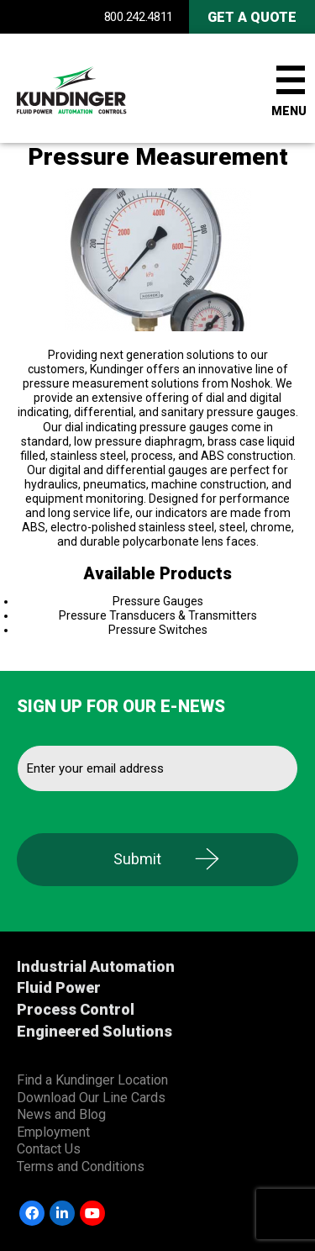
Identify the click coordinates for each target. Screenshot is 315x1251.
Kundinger (101, 88)
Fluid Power (59, 987)
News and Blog (61, 1114)
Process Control (75, 1009)
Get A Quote (252, 17)
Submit (137, 859)
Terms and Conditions (80, 1166)
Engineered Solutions (94, 1031)
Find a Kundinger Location (92, 1080)
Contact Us (49, 1149)
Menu (289, 111)
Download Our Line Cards (91, 1098)
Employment (53, 1132)
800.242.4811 (138, 16)
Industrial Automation (96, 966)
